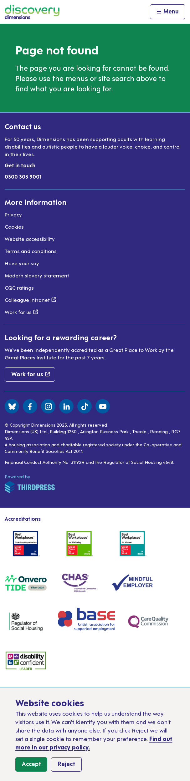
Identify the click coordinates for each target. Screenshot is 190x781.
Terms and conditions (31, 250)
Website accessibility (30, 238)
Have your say (22, 263)
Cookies (14, 226)
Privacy (13, 214)
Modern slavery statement (37, 275)
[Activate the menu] (167, 11)
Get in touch (20, 165)
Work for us (21, 311)
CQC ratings (19, 287)
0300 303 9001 (23, 176)
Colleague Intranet (30, 299)
